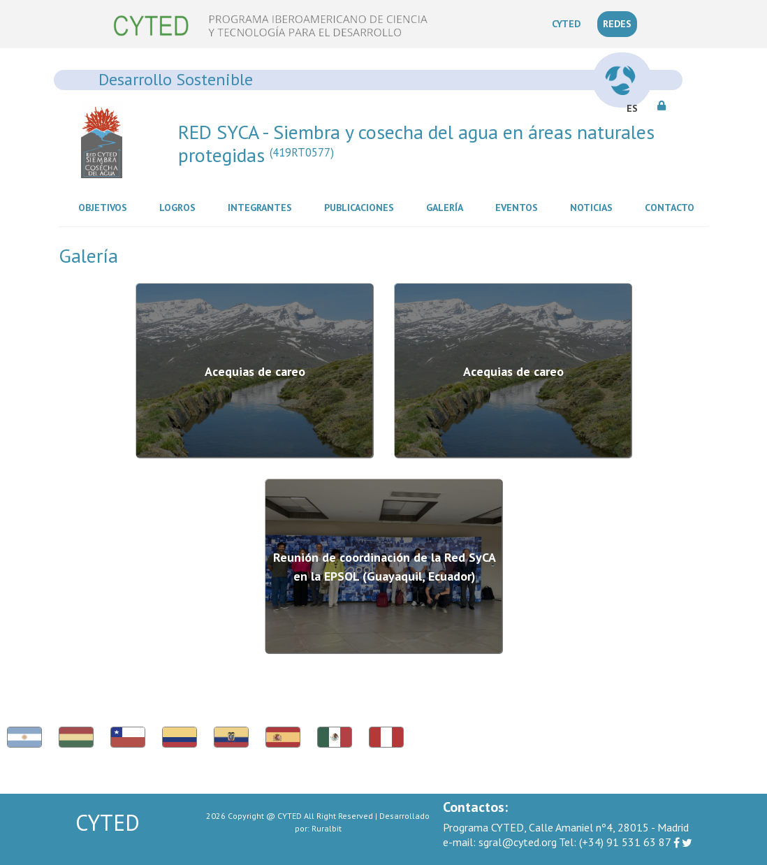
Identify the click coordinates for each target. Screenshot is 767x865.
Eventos (519, 207)
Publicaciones (362, 207)
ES (632, 108)
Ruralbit (327, 828)
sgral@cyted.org (500, 842)
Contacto (672, 207)
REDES (617, 23)
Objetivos (105, 207)
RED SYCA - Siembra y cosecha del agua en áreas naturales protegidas (416, 143)
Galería (447, 207)
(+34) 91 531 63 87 (615, 842)
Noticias (594, 207)
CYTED (569, 23)
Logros (180, 207)
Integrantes (263, 207)
